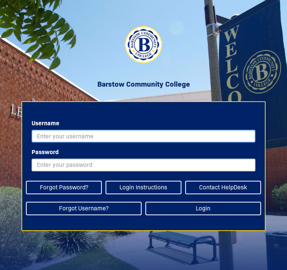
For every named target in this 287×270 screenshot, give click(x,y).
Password (45, 152)
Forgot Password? (64, 187)
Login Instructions (143, 187)
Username (45, 123)
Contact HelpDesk (223, 187)
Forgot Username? (84, 208)
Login (203, 208)
